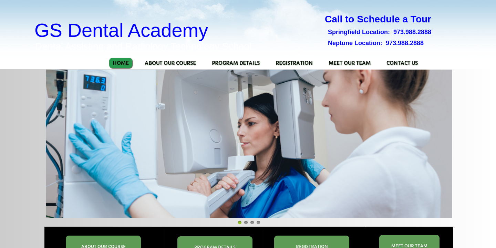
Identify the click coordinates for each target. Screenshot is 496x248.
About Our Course (170, 63)
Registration (294, 63)
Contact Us (402, 63)
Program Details (236, 63)
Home (121, 63)
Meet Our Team (350, 63)
